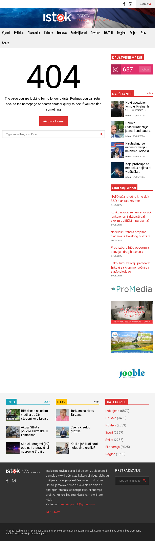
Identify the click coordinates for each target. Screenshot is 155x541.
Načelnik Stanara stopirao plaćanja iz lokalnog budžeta (130, 234)
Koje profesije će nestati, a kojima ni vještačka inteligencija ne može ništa (138, 171)
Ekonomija (34, 32)
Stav (143, 32)
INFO (11, 402)
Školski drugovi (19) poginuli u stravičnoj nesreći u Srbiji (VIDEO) (35, 449)
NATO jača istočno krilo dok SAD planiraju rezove (130, 199)
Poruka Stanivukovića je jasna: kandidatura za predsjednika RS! (137, 130)
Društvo (62, 32)
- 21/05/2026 (138, 136)
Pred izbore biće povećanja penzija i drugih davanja (130, 250)
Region (121, 32)
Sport (5, 42)
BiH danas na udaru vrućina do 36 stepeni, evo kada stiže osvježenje (34, 416)
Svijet (133, 32)
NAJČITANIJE (122, 94)
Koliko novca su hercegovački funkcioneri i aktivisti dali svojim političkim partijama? (131, 216)
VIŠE (150, 93)
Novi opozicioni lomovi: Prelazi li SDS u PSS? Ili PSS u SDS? (137, 108)
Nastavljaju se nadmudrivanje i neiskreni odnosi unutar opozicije (137, 149)
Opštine (95, 32)
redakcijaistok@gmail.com (78, 504)
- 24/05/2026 (138, 156)
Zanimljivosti (79, 32)
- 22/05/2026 (138, 115)
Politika (19, 32)
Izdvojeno (112, 411)
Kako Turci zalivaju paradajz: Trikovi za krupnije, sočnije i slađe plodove (130, 267)
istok (128, 115)
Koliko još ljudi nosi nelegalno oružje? (84, 446)
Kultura (48, 32)
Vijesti (6, 32)
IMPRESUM (53, 511)
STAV (61, 402)
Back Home (53, 121)
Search (145, 4)
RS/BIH (108, 32)
